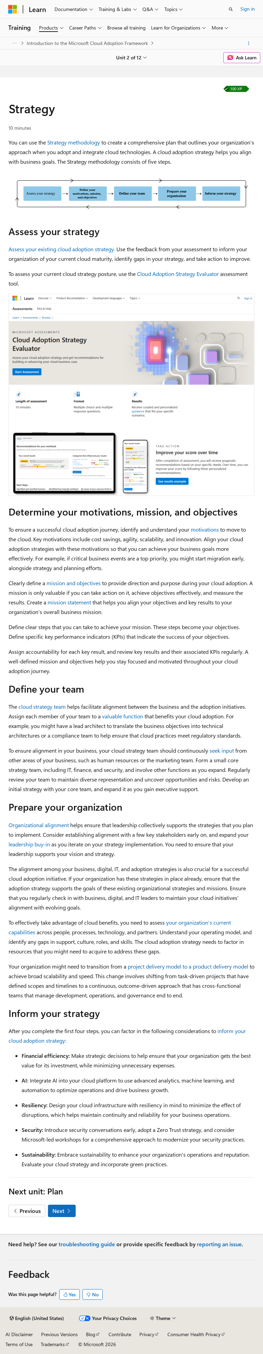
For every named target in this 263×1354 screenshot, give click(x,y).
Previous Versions (59, 1334)
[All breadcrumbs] (14, 43)
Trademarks (53, 1344)
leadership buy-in (29, 844)
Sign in (247, 8)
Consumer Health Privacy (194, 1334)
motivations (205, 529)
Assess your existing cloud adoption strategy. (62, 249)
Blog (90, 1334)
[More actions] (249, 43)
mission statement (69, 602)
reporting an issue (219, 1244)
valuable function (122, 716)
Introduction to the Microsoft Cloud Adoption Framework (87, 43)
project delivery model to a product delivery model (188, 966)
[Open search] (231, 9)
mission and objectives (74, 583)
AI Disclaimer (19, 1334)
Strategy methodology (73, 142)
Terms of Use (19, 1344)
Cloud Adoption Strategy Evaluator (178, 273)
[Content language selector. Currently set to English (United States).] (36, 1318)
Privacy (146, 1334)
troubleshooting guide (87, 1244)
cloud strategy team (42, 706)
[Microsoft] (12, 9)
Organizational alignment (39, 825)
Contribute (120, 1334)
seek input (222, 750)
